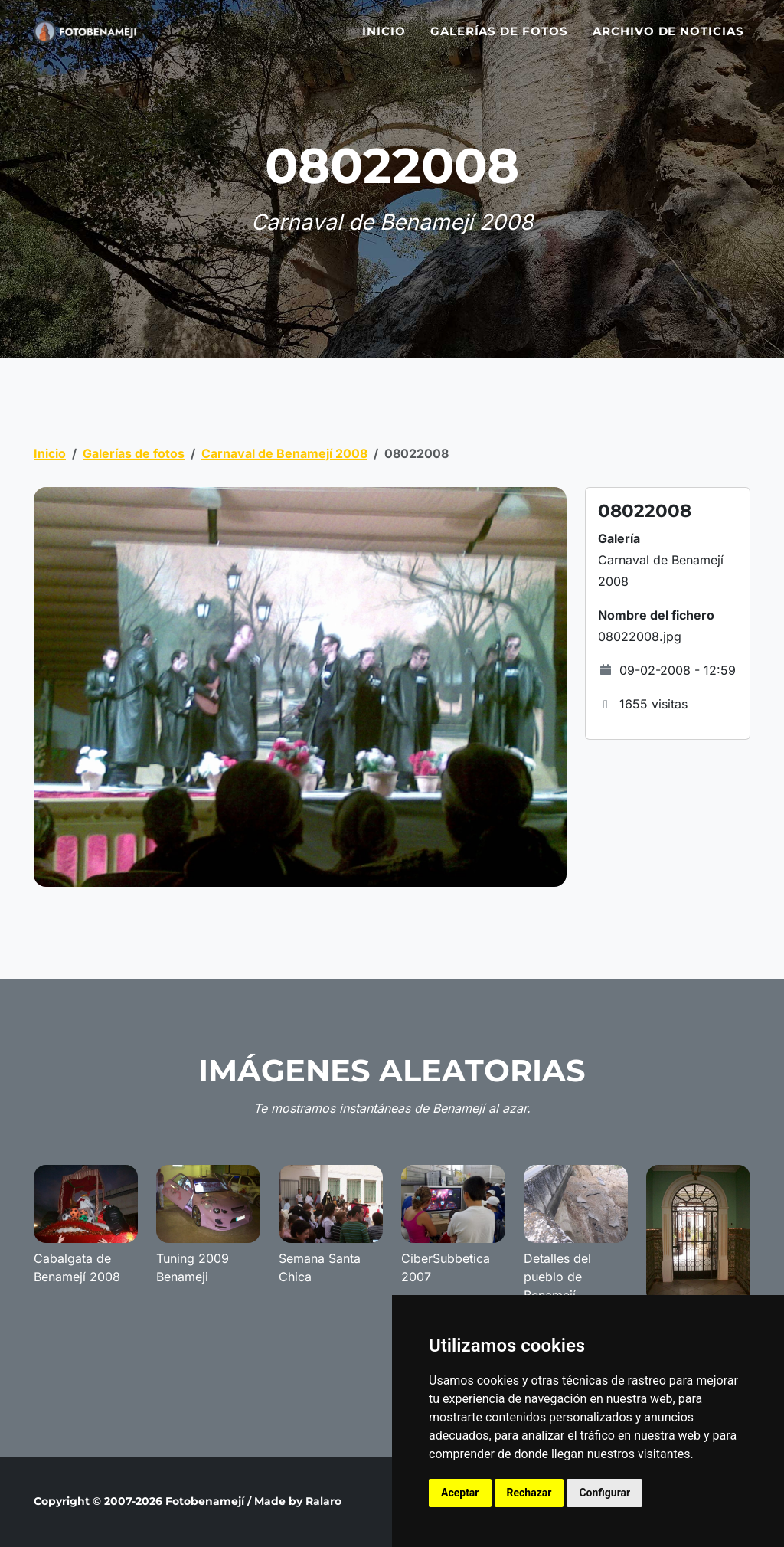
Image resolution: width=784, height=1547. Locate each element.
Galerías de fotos (499, 40)
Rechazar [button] (529, 1492)
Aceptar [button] (460, 1492)
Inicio (384, 40)
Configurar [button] (604, 1492)
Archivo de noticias (668, 40)
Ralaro (323, 1501)
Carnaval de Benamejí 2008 (284, 453)
